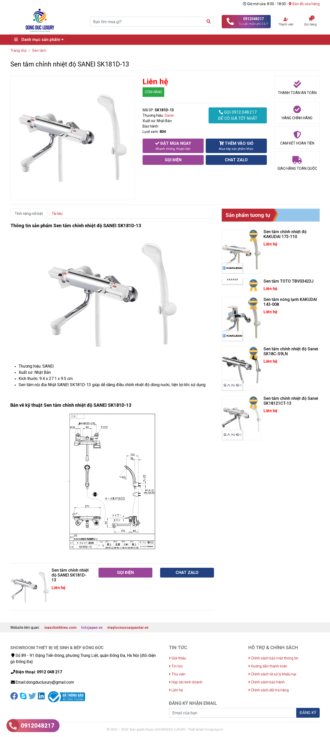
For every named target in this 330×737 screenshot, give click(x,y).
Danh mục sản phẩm (40, 39)
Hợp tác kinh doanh (185, 682)
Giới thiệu (177, 658)
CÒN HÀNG (153, 92)
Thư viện (177, 674)
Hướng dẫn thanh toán (267, 666)
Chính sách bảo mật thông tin (273, 658)
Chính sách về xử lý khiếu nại (272, 674)
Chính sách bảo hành (266, 682)
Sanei (169, 115)
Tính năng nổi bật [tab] (29, 213)
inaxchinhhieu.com (60, 627)
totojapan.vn (92, 627)
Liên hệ (176, 690)
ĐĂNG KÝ (308, 712)
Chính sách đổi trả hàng (268, 690)
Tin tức (176, 666)
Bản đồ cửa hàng (304, 4)
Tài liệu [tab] (57, 213)
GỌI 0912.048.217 (237, 116)
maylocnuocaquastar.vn (127, 627)
